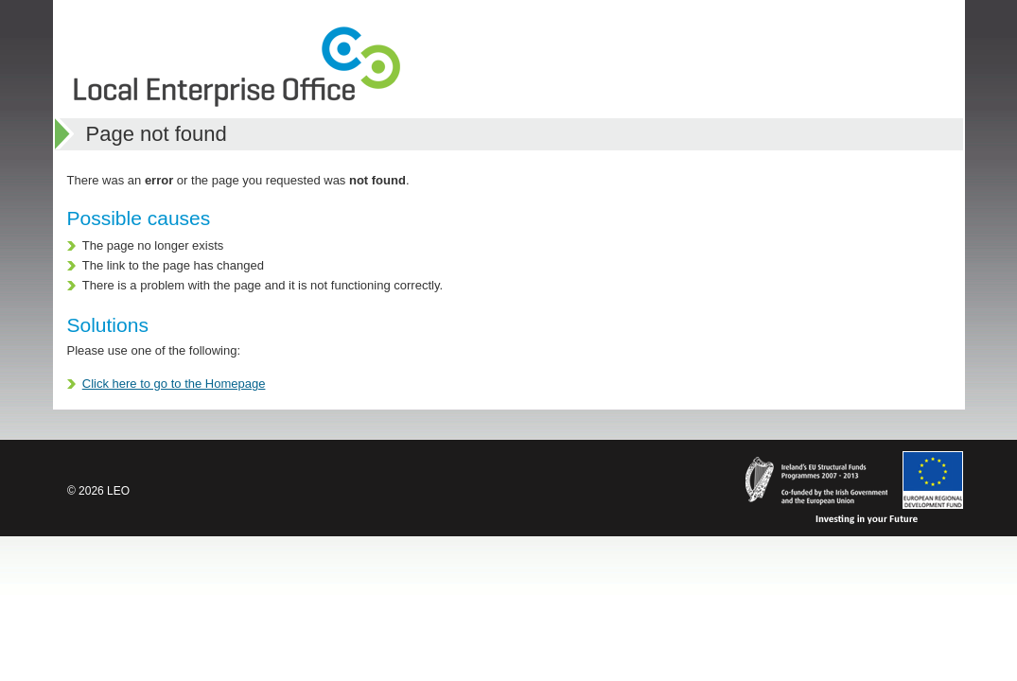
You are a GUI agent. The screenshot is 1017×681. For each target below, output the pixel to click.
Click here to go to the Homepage (174, 383)
